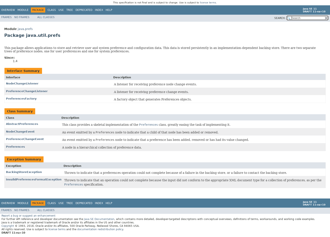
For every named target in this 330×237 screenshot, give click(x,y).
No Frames (21, 17)
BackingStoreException (24, 172)
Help (109, 10)
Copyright (7, 225)
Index (99, 10)
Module (23, 10)
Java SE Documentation (99, 219)
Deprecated (84, 10)
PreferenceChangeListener (27, 91)
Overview (8, 10)
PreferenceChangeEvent (25, 139)
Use (61, 10)
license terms (208, 2)
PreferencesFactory (21, 98)
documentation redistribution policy (100, 229)
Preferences (15, 146)
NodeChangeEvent (20, 131)
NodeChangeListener (22, 83)
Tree (69, 10)
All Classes (46, 17)
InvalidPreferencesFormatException (33, 179)
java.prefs (25, 29)
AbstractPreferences (22, 124)
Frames (6, 17)
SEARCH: (279, 18)
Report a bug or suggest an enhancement (28, 215)
